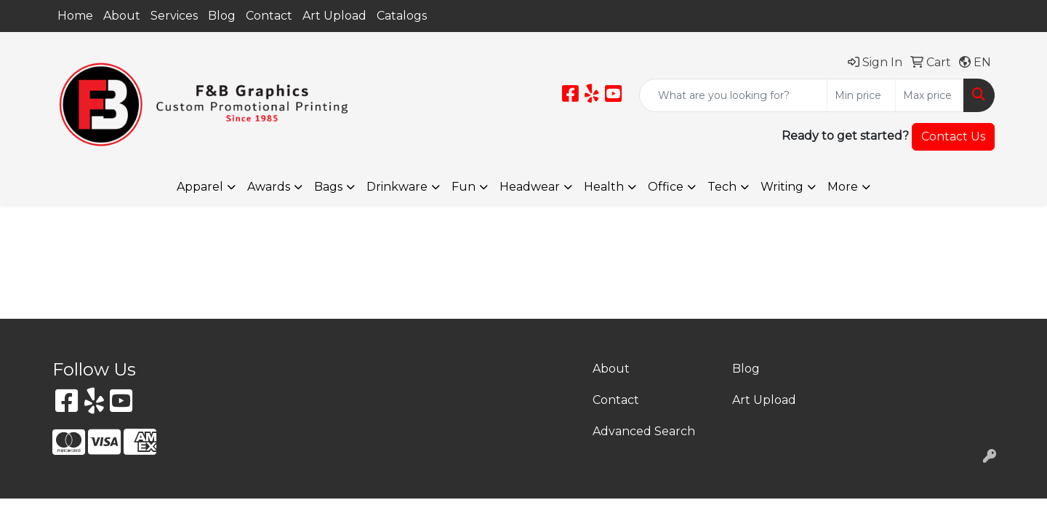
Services (174, 16)
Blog (222, 16)
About (121, 16)
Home (75, 16)
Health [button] (604, 187)
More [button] (842, 187)
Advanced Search (644, 431)
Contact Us (953, 136)
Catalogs (402, 16)
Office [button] (665, 187)
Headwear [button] (530, 187)
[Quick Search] (733, 95)
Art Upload (334, 16)
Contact (269, 16)
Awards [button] (268, 187)
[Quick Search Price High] (929, 95)
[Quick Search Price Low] (861, 95)
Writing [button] (782, 187)
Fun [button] (464, 187)
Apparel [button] (200, 187)
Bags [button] (328, 187)
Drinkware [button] (397, 187)
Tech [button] (722, 187)
